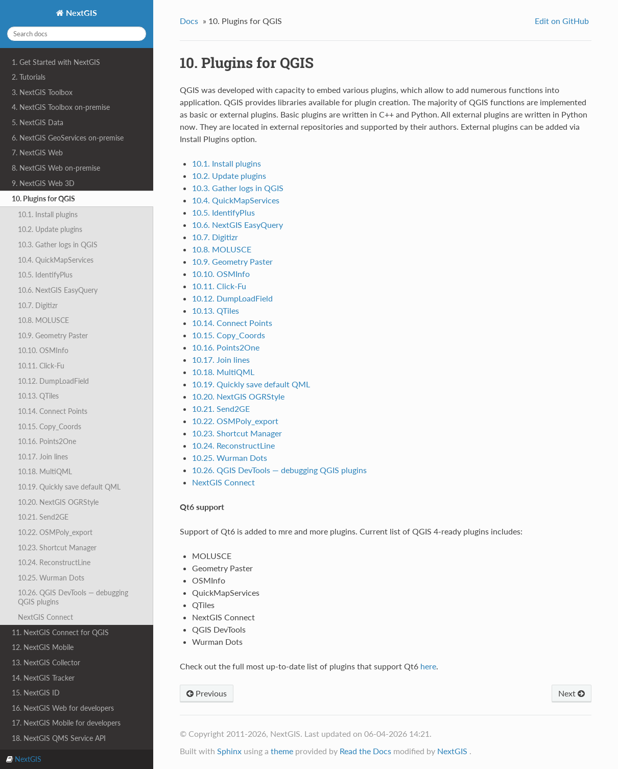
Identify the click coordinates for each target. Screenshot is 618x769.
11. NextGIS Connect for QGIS (60, 632)
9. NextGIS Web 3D (43, 183)
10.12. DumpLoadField (53, 381)
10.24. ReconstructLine (54, 562)
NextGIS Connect (45, 617)
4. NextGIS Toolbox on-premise (61, 107)
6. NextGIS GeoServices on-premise (68, 137)
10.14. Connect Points (52, 411)
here (428, 666)
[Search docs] (77, 33)
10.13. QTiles (38, 395)
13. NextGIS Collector (46, 662)
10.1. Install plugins (48, 214)
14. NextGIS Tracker (43, 677)
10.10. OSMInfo (43, 350)
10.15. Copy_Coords (49, 426)
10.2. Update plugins (50, 229)
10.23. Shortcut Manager (57, 547)
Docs (189, 21)
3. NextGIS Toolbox (42, 92)
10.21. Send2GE (43, 516)
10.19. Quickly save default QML (69, 486)
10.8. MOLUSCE (43, 320)
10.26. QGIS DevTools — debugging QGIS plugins (73, 597)
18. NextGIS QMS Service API (59, 738)
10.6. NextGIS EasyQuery (58, 290)
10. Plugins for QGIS (43, 198)
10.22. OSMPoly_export (55, 532)
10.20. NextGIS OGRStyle (58, 502)
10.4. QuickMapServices (55, 259)
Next (571, 693)
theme (282, 751)
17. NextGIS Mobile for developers (66, 722)
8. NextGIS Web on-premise (56, 168)
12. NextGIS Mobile (43, 647)
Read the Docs (365, 751)
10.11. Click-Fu (41, 365)
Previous (206, 693)
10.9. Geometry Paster (53, 335)
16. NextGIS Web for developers (63, 708)
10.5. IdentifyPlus (45, 274)
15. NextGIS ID (36, 692)
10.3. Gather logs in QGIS (58, 244)
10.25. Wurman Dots (51, 577)
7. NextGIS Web (37, 152)
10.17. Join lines (43, 456)
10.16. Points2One (47, 441)
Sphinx (229, 751)
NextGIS (80, 12)
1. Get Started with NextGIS (56, 62)
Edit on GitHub (562, 21)
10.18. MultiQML (45, 471)
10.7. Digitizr (38, 305)
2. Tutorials (28, 77)
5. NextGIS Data (37, 122)
